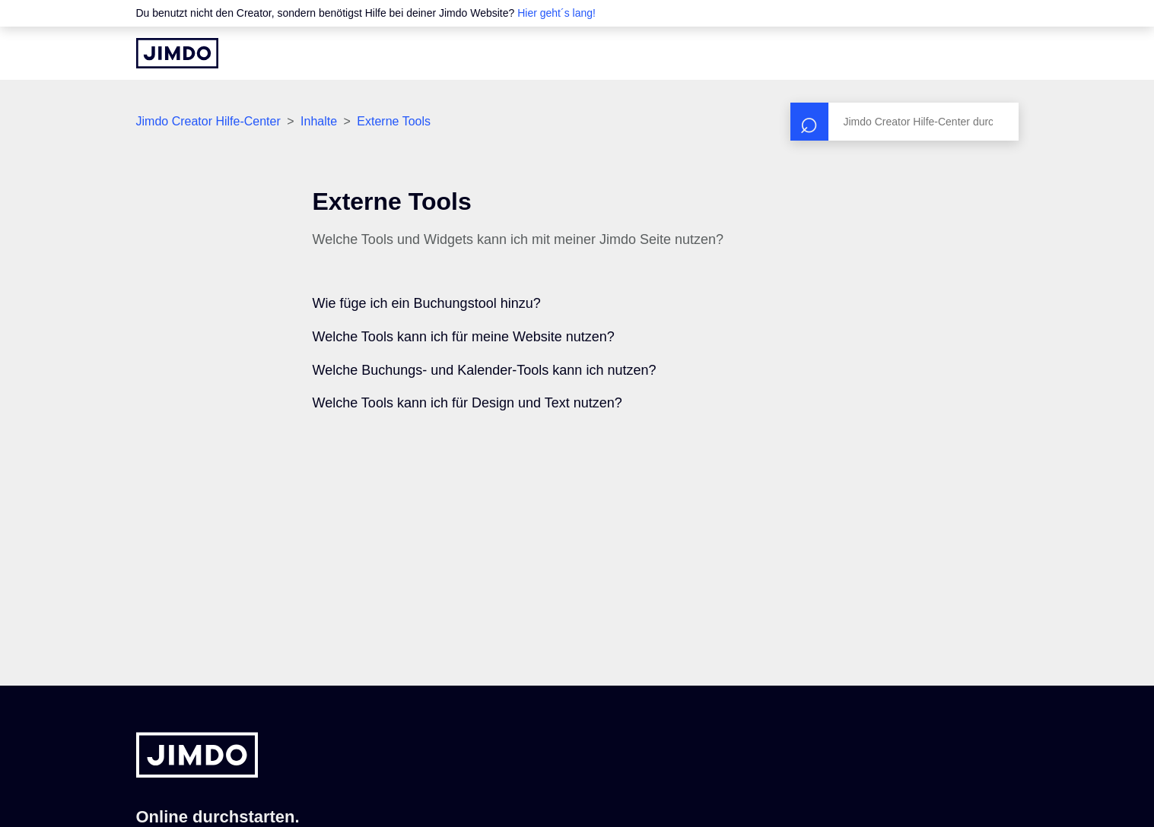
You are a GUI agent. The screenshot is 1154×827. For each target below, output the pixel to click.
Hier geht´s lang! (556, 13)
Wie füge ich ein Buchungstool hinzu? (427, 303)
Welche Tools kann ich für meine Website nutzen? (464, 336)
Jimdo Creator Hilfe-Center (208, 121)
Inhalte (318, 121)
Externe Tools (394, 121)
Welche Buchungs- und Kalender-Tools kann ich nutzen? (484, 370)
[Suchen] (904, 122)
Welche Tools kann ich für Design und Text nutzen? (467, 402)
